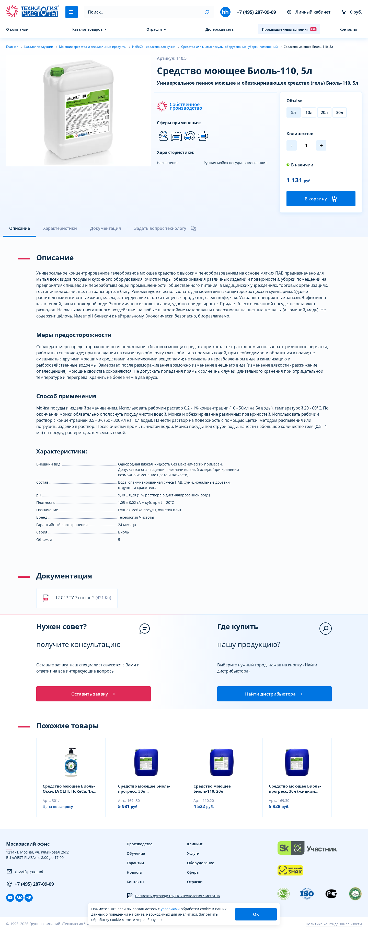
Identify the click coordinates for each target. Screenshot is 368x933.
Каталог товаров (87, 29)
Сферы (193, 874)
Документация (105, 229)
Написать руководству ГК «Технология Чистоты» (173, 898)
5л (293, 112)
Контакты (348, 29)
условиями (171, 908)
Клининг (194, 846)
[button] (207, 12)
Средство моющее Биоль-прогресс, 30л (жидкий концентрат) (296, 791)
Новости (134, 874)
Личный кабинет (308, 12)
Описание (19, 229)
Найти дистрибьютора (274, 695)
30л (339, 112)
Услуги (193, 855)
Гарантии (135, 865)
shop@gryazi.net (24, 873)
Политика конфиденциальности (334, 926)
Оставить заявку (93, 695)
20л (324, 112)
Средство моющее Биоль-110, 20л (213, 791)
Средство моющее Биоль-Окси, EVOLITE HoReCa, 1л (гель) (70, 791)
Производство (140, 846)
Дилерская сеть (219, 29)
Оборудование (200, 865)
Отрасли (154, 29)
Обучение (136, 855)
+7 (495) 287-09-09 (256, 12)
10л (309, 112)
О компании (17, 29)
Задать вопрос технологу (165, 229)
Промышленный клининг (289, 29)
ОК (256, 914)
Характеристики (60, 229)
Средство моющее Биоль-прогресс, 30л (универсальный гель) (145, 791)
